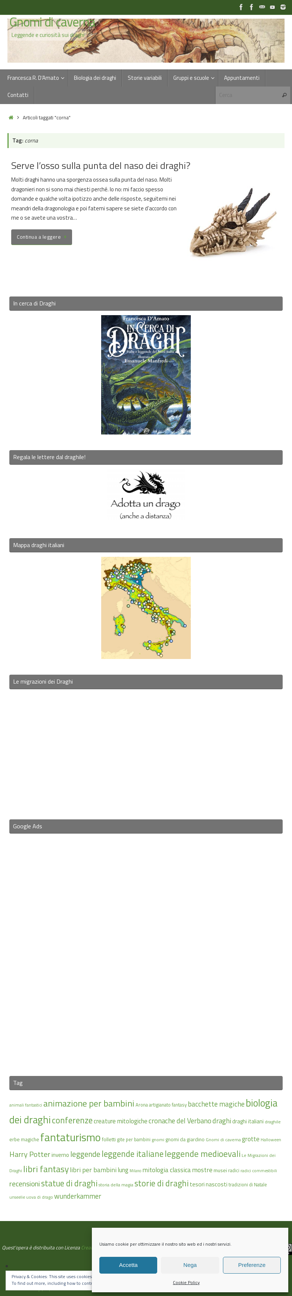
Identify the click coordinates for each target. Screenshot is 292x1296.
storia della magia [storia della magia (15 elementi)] (116, 1184)
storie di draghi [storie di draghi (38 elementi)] (161, 1183)
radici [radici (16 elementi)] (233, 1170)
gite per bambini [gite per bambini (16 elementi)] (133, 1139)
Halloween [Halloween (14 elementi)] (271, 1139)
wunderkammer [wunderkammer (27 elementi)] (77, 1196)
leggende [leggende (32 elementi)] (85, 1154)
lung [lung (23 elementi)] (123, 1170)
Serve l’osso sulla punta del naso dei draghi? (100, 165)
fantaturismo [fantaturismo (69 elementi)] (70, 1137)
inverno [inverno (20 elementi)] (60, 1155)
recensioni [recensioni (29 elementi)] (24, 1183)
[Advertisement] (146, 950)
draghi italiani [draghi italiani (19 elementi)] (248, 1121)
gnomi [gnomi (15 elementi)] (158, 1139)
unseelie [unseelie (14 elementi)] (17, 1197)
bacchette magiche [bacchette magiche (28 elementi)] (216, 1104)
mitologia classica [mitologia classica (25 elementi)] (166, 1170)
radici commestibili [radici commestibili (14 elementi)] (258, 1170)
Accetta (128, 1265)
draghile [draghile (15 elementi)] (273, 1121)
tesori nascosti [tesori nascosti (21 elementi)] (208, 1184)
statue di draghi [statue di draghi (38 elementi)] (69, 1183)
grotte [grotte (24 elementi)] (251, 1139)
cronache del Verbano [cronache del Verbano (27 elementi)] (180, 1120)
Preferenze (251, 1265)
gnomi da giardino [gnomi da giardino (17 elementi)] (185, 1139)
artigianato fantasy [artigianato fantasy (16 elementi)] (168, 1104)
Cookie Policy (186, 1282)
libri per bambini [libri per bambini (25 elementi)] (93, 1170)
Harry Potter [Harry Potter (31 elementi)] (29, 1154)
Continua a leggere (43, 237)
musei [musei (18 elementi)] (220, 1170)
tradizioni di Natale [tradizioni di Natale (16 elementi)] (248, 1184)
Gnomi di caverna (52, 22)
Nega (190, 1265)
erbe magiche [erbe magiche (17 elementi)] (24, 1139)
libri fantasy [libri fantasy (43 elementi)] (46, 1169)
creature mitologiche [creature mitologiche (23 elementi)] (120, 1121)
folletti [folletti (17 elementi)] (109, 1139)
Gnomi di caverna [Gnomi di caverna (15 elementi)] (223, 1139)
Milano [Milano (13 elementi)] (135, 1171)
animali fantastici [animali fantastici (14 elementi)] (25, 1105)
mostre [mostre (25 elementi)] (202, 1170)
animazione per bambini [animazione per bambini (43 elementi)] (88, 1103)
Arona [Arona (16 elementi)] (142, 1104)
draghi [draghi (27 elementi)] (221, 1120)
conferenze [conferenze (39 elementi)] (72, 1120)
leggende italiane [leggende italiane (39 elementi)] (133, 1153)
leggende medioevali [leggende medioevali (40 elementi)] (202, 1153)
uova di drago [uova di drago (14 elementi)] (39, 1197)
